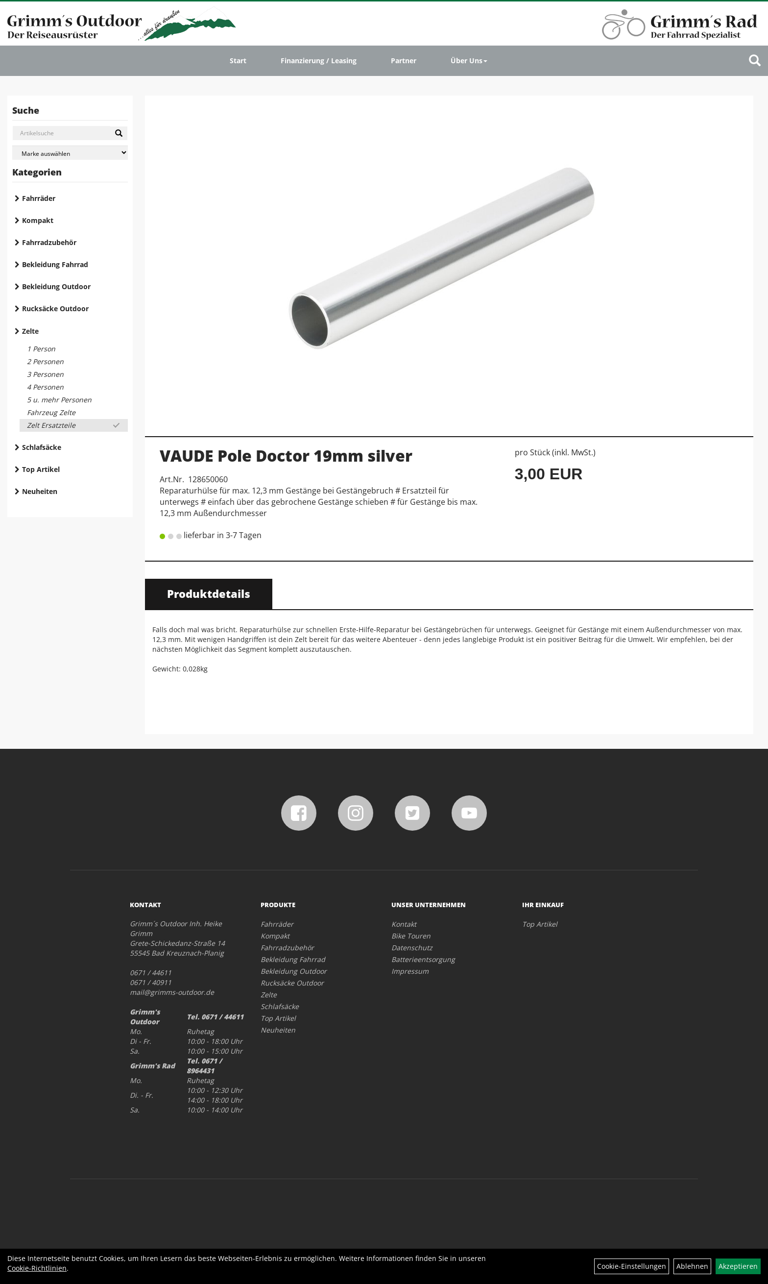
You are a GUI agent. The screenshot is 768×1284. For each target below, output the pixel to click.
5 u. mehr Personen (59, 399)
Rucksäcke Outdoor (55, 308)
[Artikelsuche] (755, 61)
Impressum (410, 971)
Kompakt (37, 220)
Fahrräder (38, 198)
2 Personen (45, 361)
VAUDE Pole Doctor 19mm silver (286, 455)
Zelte (30, 331)
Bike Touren (411, 935)
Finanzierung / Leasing (319, 60)
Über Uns (469, 60)
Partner (403, 60)
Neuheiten (39, 491)
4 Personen (45, 387)
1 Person (41, 348)
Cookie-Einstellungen (631, 1266)
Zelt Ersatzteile (51, 425)
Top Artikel (41, 469)
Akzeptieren (738, 1266)
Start (238, 60)
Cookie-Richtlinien (37, 1268)
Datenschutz (411, 947)
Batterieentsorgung (423, 959)
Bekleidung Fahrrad (55, 264)
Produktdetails (208, 593)
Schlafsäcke (41, 447)
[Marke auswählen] (70, 153)
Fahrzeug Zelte (51, 412)
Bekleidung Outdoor (56, 286)
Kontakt (403, 924)
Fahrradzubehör (49, 242)
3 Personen (45, 374)
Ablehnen (692, 1266)
